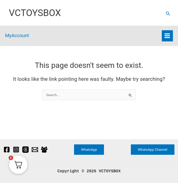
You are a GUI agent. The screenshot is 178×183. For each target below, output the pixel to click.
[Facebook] (7, 149)
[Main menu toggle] (167, 35)
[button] (168, 13)
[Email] (35, 149)
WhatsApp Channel (152, 149)
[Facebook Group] (44, 149)
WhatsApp (89, 149)
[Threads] (25, 149)
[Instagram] (16, 149)
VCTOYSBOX (35, 12)
